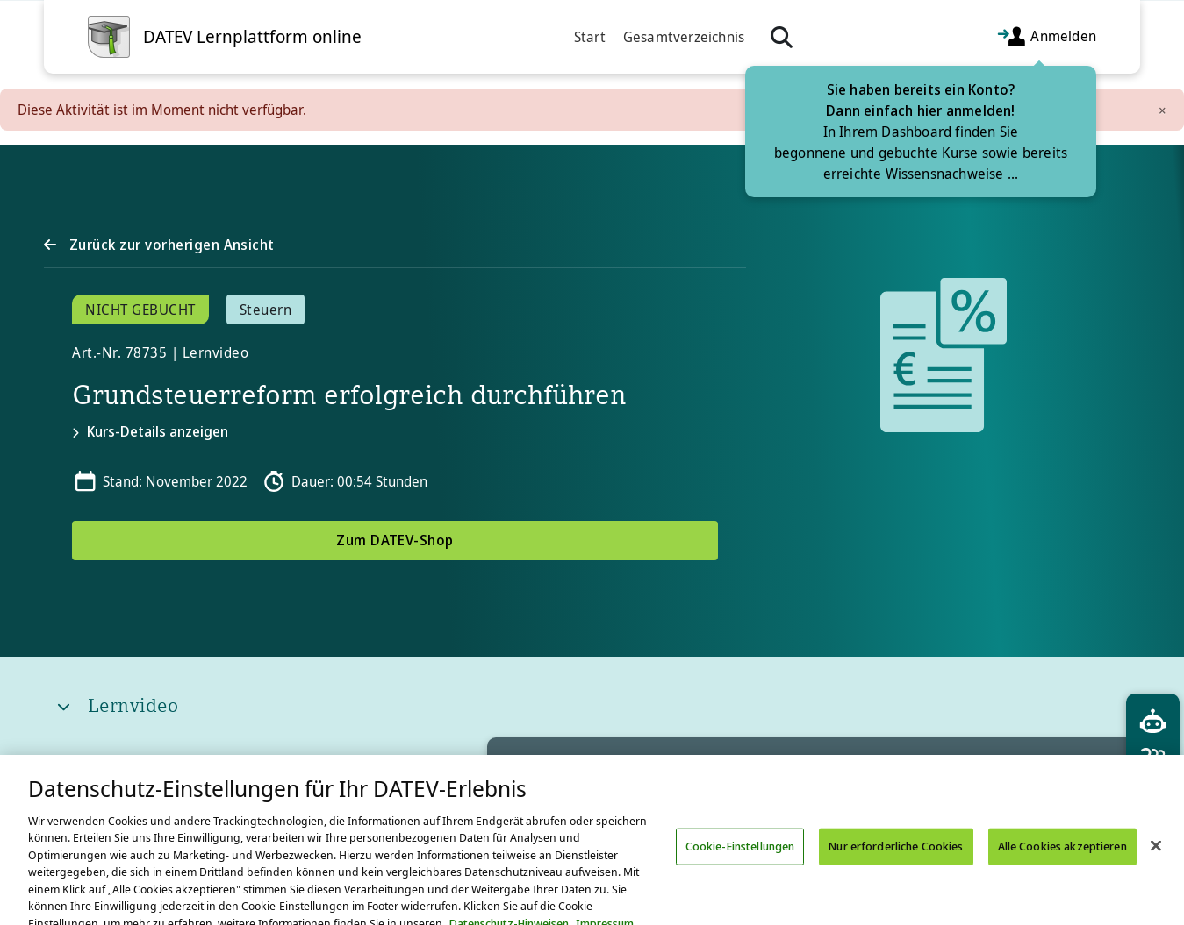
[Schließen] (1156, 860)
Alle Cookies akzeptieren (1062, 860)
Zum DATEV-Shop (395, 540)
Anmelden (1046, 37)
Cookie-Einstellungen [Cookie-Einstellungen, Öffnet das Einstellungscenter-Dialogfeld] (740, 860)
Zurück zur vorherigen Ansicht (169, 244)
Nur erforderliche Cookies (896, 860)
